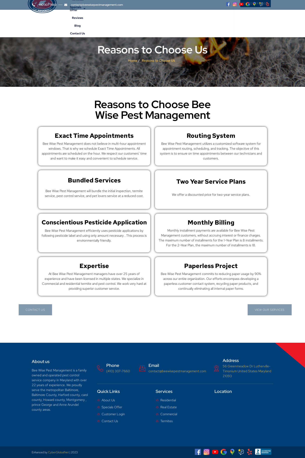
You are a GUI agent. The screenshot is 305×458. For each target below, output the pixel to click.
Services (123, 20)
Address (231, 360)
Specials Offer (162, 20)
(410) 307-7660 (118, 371)
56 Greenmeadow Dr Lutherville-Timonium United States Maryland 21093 (247, 371)
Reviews (184, 20)
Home (88, 20)
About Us (103, 20)
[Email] (142, 368)
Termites (140, 20)
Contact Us (210, 20)
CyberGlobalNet (58, 452)
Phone (112, 365)
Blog (196, 20)
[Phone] (100, 368)
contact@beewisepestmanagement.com (177, 371)
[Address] (216, 368)
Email (154, 365)
